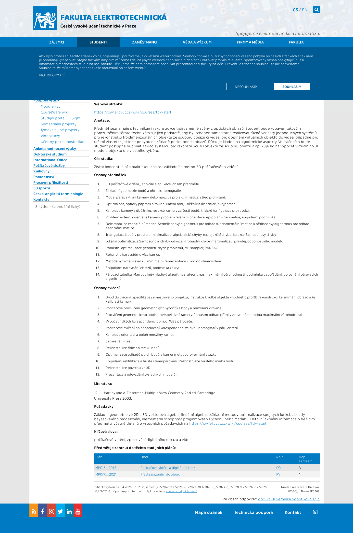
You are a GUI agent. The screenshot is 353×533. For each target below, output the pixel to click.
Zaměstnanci (144, 42)
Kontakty (41, 199)
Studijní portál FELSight (61, 118)
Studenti (98, 42)
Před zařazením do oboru (160, 474)
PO (278, 467)
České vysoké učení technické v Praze (98, 25)
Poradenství (43, 176)
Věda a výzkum (197, 42)
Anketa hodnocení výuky (54, 148)
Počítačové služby (49, 165)
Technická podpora (253, 512)
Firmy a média (250, 42)
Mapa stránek (208, 512)
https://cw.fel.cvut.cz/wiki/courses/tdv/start (132, 112)
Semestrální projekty (58, 124)
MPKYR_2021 (106, 474)
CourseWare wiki (55, 112)
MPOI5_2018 (105, 467)
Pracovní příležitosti (50, 182)
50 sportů (41, 188)
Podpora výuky (46, 100)
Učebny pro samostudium (63, 141)
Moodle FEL (50, 106)
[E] (315, 512)
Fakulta (296, 42)
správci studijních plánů (181, 491)
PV (278, 474)
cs (295, 9)
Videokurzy (50, 135)
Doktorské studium (50, 154)
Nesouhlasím (246, 86)
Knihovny (41, 171)
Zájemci (56, 42)
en (305, 9)
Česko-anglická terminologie (58, 193)
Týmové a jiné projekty (60, 129)
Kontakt (293, 512)
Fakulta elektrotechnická (113, 16)
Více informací (51, 75)
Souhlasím (292, 86)
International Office (50, 159)
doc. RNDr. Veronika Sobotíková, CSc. (289, 499)
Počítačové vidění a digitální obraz (167, 467)
